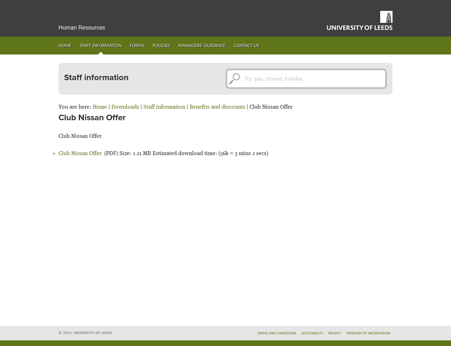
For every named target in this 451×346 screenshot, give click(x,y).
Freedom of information (368, 333)
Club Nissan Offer (79, 153)
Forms (137, 46)
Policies (161, 46)
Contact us (246, 46)
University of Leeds (360, 20)
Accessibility (312, 333)
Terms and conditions (276, 333)
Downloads (125, 107)
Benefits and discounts (217, 107)
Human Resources (81, 28)
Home (65, 46)
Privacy (334, 333)
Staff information (101, 46)
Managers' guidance (202, 46)
